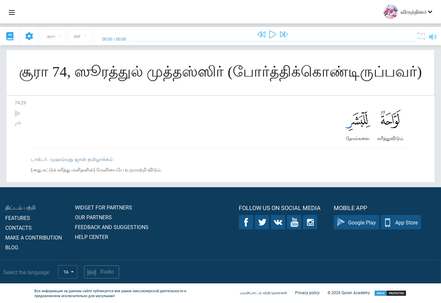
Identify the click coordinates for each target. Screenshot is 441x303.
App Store (401, 222)
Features (17, 217)
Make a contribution (33, 237)
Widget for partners (103, 207)
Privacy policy (307, 292)
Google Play (356, 222)
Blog (11, 247)
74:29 (20, 102)
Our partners (93, 217)
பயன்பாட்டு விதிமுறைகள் (263, 292)
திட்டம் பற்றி (20, 207)
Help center (91, 236)
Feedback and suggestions (112, 226)
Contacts (18, 227)
